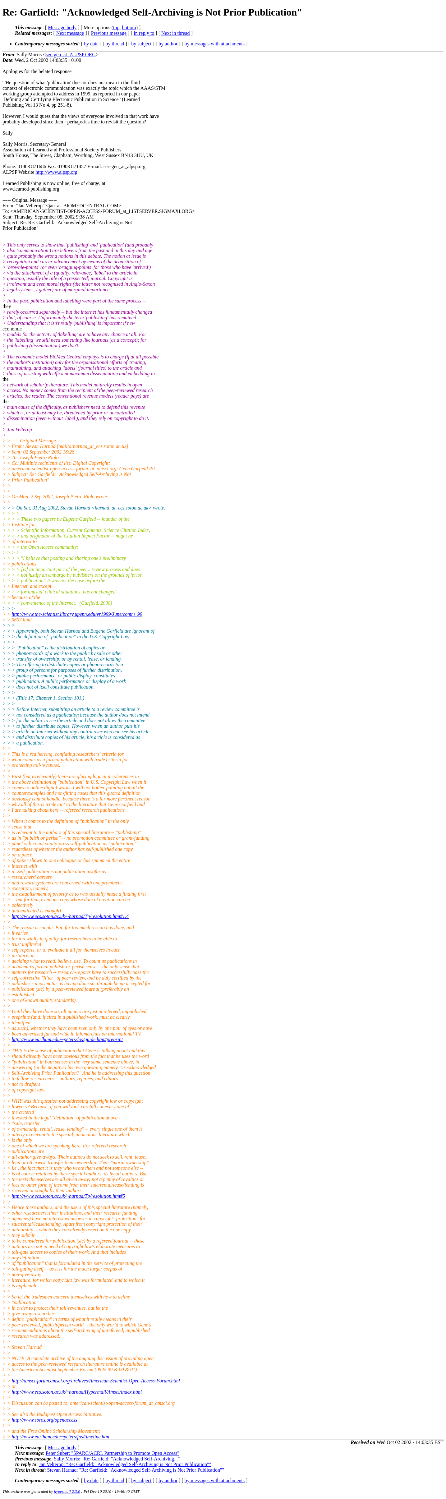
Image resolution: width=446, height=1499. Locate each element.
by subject (141, 43)
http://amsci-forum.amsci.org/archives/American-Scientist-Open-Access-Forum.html (96, 1380)
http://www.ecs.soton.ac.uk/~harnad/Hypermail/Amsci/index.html (77, 1392)
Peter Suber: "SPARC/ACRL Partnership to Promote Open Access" (112, 1453)
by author (168, 43)
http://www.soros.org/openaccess (44, 1420)
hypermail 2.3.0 (67, 1491)
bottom (129, 27)
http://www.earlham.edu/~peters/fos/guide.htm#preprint (67, 1039)
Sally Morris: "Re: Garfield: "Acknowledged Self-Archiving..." (117, 1458)
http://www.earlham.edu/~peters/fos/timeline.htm (60, 1436)
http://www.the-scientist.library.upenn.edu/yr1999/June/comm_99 (77, 614)
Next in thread (175, 33)
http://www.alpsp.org (56, 172)
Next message (70, 33)
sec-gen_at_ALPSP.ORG (70, 54)
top (116, 27)
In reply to (144, 33)
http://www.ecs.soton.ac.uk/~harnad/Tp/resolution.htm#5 (68, 1196)
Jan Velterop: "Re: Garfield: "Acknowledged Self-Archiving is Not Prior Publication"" (125, 1464)
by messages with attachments (215, 43)
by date (91, 43)
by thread (115, 43)
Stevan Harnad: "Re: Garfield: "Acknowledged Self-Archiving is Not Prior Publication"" (135, 1470)
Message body (62, 27)
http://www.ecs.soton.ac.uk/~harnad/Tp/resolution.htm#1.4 (70, 916)
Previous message (108, 33)
